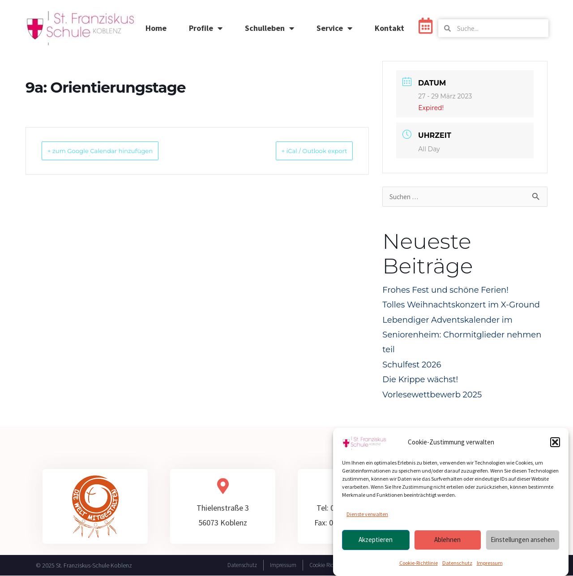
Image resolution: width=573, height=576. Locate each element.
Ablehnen (447, 540)
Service (334, 28)
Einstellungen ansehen (523, 540)
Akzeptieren (376, 540)
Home (156, 28)
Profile (205, 28)
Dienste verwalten (367, 515)
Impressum (490, 563)
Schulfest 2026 (411, 365)
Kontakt (389, 28)
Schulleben (269, 28)
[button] (555, 443)
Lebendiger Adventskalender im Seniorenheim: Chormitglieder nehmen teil (461, 335)
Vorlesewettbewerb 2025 (432, 395)
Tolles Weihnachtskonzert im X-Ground (461, 305)
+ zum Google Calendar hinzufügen (114, 150)
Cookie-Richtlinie (418, 563)
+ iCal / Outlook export (302, 150)
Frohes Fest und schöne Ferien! (445, 290)
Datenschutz (457, 563)
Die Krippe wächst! (420, 380)
